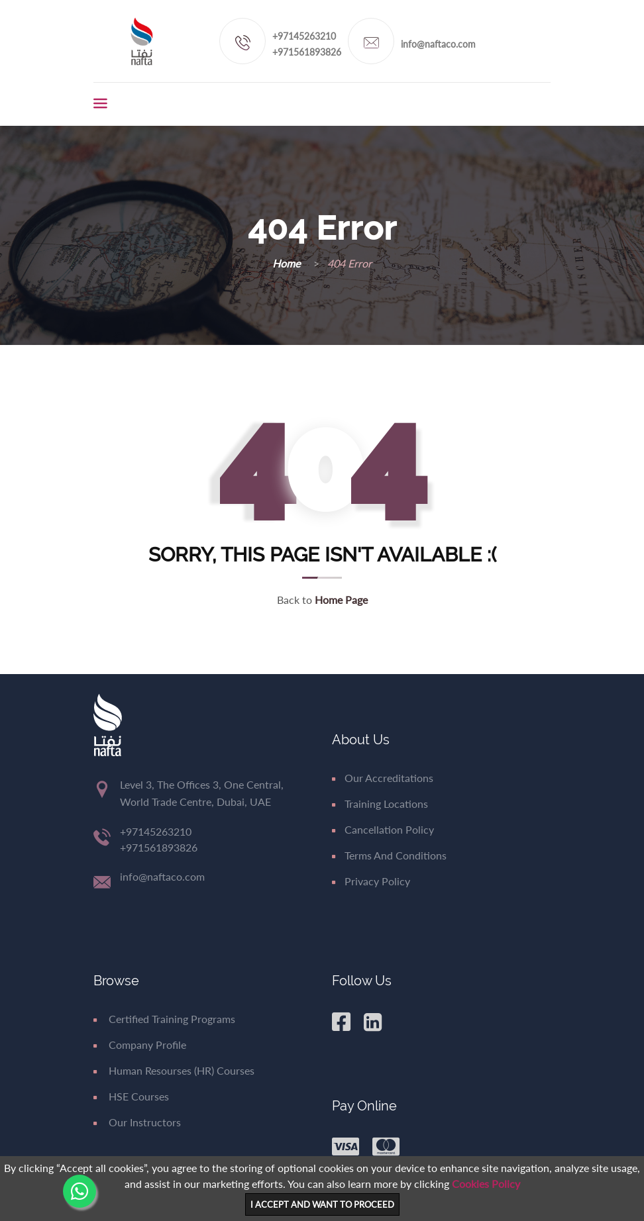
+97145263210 (304, 36)
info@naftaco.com (438, 44)
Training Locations (380, 803)
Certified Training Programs (164, 1018)
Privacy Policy (371, 881)
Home (287, 263)
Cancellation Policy (383, 829)
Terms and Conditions (389, 855)
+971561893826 (306, 52)
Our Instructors (137, 1122)
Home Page (341, 599)
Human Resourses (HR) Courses (173, 1070)
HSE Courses (131, 1096)
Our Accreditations (382, 777)
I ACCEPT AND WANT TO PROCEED (322, 1204)
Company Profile (139, 1044)
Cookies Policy (486, 1183)
